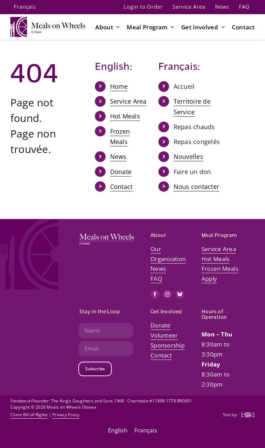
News (118, 156)
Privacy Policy (66, 415)
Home (119, 86)
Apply (209, 279)
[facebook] (154, 294)
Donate (121, 172)
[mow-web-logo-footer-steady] (248, 415)
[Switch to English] (118, 430)
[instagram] (167, 294)
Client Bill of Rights (29, 415)
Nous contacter (196, 186)
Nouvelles (188, 156)
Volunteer (164, 335)
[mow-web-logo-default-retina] (47, 20)
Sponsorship (167, 345)
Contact (121, 186)
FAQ (156, 279)
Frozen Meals (220, 269)
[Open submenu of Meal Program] (171, 27)
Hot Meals (125, 116)
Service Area (128, 101)
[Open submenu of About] (116, 27)
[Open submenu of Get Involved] (221, 27)
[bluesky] (179, 294)
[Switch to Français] (24, 7)
